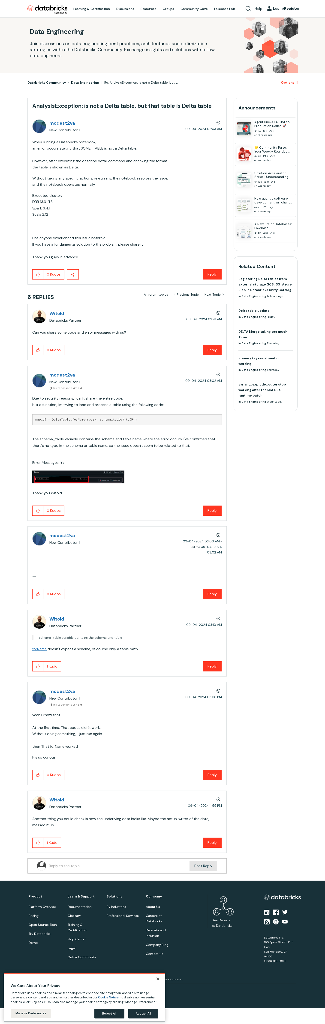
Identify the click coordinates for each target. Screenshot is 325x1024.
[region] (84, 997)
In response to (67, 388)
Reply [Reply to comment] (212, 349)
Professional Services (123, 916)
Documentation (80, 907)
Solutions (114, 896)
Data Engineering (85, 82)
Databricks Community (47, 9)
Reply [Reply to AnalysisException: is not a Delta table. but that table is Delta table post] (212, 274)
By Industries (116, 907)
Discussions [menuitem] (125, 9)
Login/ (286, 8)
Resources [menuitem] (148, 9)
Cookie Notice (108, 997)
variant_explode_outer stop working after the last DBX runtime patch (262, 389)
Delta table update (254, 311)
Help (258, 8)
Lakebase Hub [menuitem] (224, 9)
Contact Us (154, 954)
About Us (153, 907)
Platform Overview (43, 907)
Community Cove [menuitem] (194, 9)
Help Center (77, 939)
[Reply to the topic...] (119, 866)
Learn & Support (81, 896)
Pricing (34, 916)
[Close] (158, 979)
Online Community (82, 957)
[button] (38, 274)
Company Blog (157, 945)
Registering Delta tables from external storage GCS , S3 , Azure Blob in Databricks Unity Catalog (265, 284)
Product (35, 896)
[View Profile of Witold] (56, 313)
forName (39, 649)
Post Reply (203, 865)
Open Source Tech (43, 925)
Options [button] (288, 82)
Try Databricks (40, 934)
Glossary (74, 916)
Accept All (143, 1013)
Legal (71, 948)
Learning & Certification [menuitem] (91, 9)
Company (154, 896)
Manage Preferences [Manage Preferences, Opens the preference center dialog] (30, 1013)
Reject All (109, 1013)
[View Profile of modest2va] (62, 123)
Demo (33, 943)
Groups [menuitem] (168, 9)
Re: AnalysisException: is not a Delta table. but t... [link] (141, 82)
